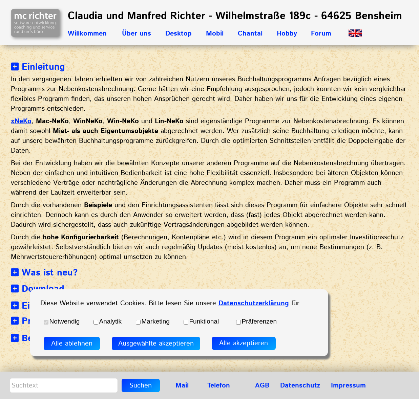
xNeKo (21, 121)
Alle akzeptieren (243, 343)
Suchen (140, 386)
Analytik (110, 321)
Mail (182, 386)
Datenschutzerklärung (253, 303)
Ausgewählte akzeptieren (156, 344)
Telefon (218, 386)
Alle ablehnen (71, 344)
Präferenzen (259, 321)
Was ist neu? (44, 273)
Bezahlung (39, 338)
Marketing (156, 321)
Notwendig (64, 321)
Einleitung (38, 67)
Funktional (204, 321)
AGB (262, 386)
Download (38, 289)
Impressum (348, 386)
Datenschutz (300, 386)
